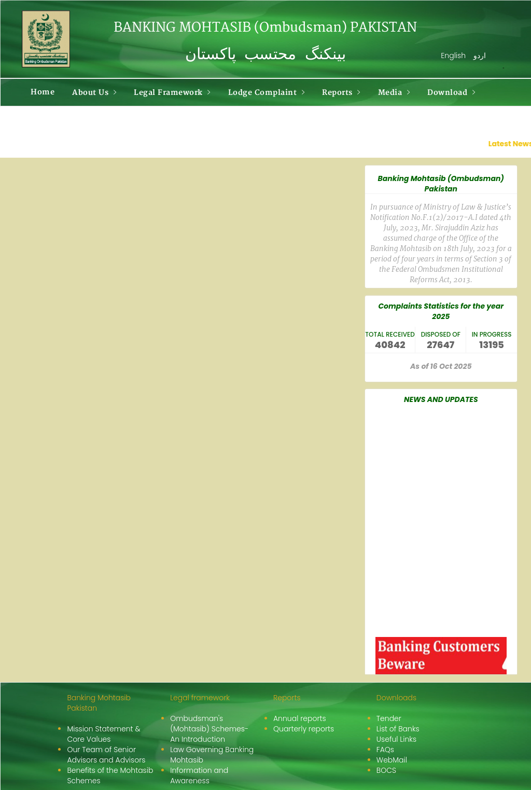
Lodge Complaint (266, 92)
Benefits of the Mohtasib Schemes (110, 775)
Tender (388, 718)
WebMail (391, 760)
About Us (94, 92)
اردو (479, 55)
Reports (341, 92)
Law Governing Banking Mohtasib (212, 754)
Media (394, 92)
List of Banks (398, 729)
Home (42, 92)
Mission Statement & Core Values (103, 734)
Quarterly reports (303, 729)
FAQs (385, 749)
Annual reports (299, 718)
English (453, 55)
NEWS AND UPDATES (441, 399)
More (106, 121)
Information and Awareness (199, 775)
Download (451, 92)
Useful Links (396, 739)
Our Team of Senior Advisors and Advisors (106, 754)
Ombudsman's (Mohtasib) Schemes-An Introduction (209, 728)
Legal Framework (172, 92)
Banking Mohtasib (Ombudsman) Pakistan (441, 183)
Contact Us (52, 120)
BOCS (386, 770)
